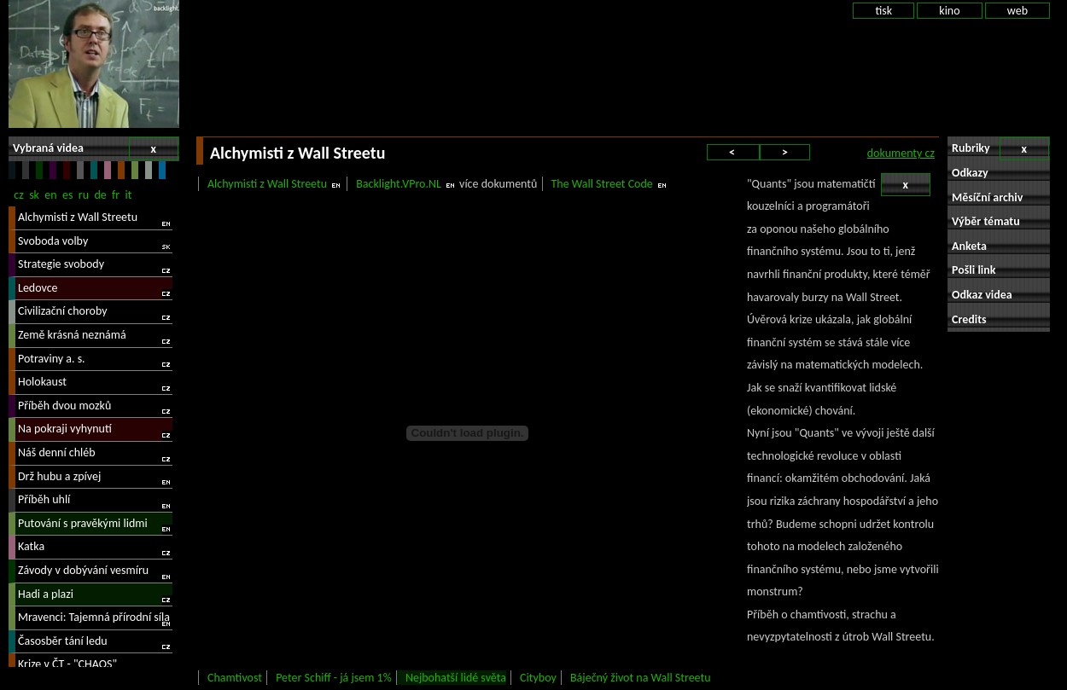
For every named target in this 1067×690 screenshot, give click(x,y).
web (1017, 10)
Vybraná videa (95, 148)
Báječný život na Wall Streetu (640, 677)
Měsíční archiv (987, 197)
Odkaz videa (982, 294)
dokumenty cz (901, 153)
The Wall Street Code (602, 184)
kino (949, 10)
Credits (969, 319)
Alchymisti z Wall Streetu (267, 184)
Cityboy (538, 677)
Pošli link (974, 270)
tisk (883, 10)
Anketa (969, 246)
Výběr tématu (986, 221)
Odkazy (970, 172)
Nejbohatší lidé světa (455, 677)
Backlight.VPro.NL (398, 184)
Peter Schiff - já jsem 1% (334, 677)
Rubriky (1000, 148)
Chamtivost (234, 677)
